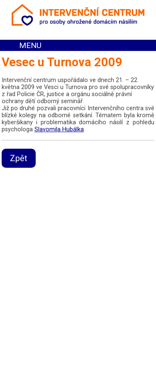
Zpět (18, 158)
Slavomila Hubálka (59, 129)
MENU (30, 45)
